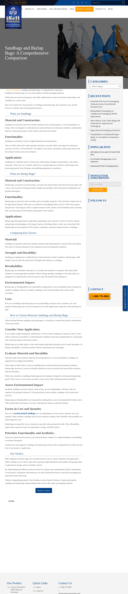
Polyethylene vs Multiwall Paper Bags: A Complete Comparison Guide (104, 137)
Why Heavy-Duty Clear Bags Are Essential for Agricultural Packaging (105, 123)
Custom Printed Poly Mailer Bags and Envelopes (18, 589)
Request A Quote (43, 490)
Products (29, 9)
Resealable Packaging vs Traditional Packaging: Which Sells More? (103, 114)
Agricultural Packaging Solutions (105, 130)
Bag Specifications (58, 9)
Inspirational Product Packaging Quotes (104, 166)
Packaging (16, 90)
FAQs (72, 9)
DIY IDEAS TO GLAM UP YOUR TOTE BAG (105, 153)
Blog (110, 9)
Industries (42, 9)
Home (8, 90)
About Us (39, 591)
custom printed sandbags (24, 413)
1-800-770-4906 (19, 3)
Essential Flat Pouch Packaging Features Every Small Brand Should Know (104, 104)
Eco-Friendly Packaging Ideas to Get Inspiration (103, 160)
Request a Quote (84, 9)
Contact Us (100, 9)
